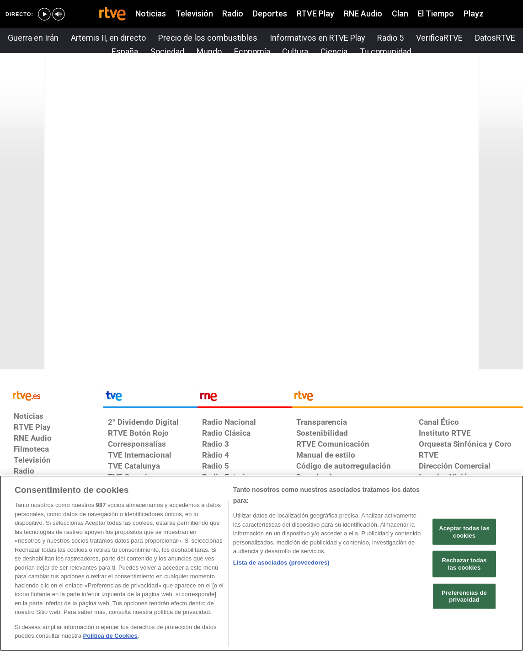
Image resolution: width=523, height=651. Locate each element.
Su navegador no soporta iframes (261, 206)
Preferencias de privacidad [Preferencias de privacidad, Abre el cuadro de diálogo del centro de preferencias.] (464, 596)
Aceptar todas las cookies (464, 532)
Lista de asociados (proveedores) (281, 562)
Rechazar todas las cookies (464, 564)
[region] (261, 563)
